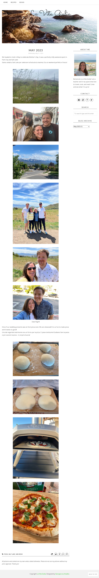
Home (5, 2)
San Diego (19, 554)
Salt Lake (12, 554)
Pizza (6, 554)
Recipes (13, 2)
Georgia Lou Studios (62, 574)
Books (21, 2)
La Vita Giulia (49, 14)
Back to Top (93, 574)
